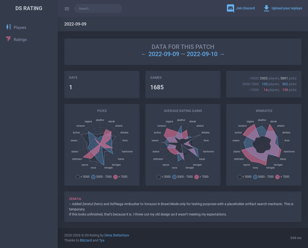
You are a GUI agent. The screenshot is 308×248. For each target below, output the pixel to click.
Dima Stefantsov (116, 235)
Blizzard (86, 240)
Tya (101, 240)
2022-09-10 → (206, 54)
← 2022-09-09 (160, 54)
